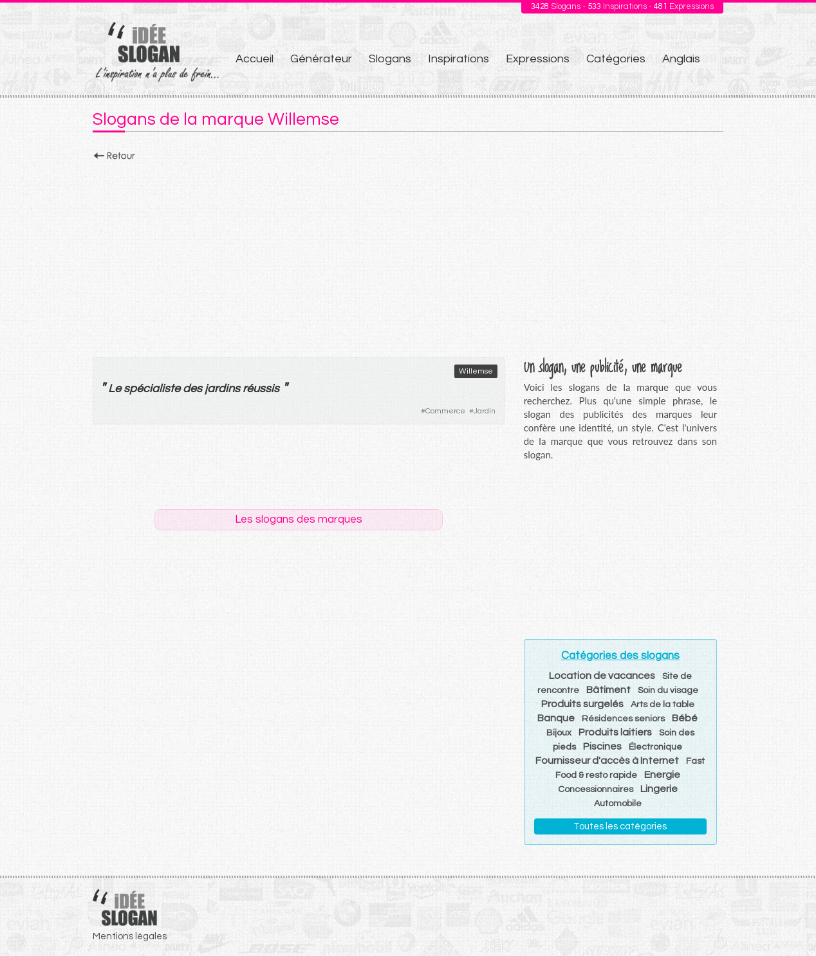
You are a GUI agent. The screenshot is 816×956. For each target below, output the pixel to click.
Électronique (655, 747)
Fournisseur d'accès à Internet (607, 760)
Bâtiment (608, 690)
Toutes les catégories (620, 826)
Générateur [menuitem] (321, 59)
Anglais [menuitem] (681, 59)
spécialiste (152, 389)
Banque (556, 718)
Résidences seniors (623, 718)
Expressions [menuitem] (538, 59)
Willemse (476, 371)
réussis (261, 389)
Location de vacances (602, 676)
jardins (222, 389)
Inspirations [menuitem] (458, 59)
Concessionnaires (595, 789)
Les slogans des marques (298, 519)
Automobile (618, 803)
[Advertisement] (408, 255)
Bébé (685, 718)
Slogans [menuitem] (390, 59)
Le (114, 389)
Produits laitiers (615, 732)
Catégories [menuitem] (615, 59)
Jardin (485, 411)
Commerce (445, 411)
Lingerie (659, 789)
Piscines (602, 746)
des (192, 389)
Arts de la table (662, 704)
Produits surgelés (582, 704)
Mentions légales (130, 936)
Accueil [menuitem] (255, 59)
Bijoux (558, 732)
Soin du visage (668, 690)
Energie (662, 775)
